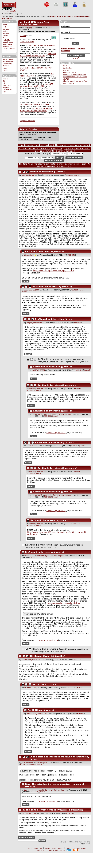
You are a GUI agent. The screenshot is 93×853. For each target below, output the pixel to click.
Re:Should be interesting (39, 251)
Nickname (65, 26)
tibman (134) (29, 255)
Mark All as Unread (54, 160)
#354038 (69, 175)
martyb (29, 28)
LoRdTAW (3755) (28, 175)
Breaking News (8, 62)
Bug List (6, 87)
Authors (6, 33)
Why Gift (75, 58)
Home (30, 848)
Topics (5, 31)
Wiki (4, 83)
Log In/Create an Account (77, 148)
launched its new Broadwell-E (74, 75)
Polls (4, 38)
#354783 (47, 497)
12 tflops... (36, 656)
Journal (76, 175)
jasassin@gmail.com (43, 763)
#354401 (77, 472)
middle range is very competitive (42, 810)
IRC (4, 81)
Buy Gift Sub (7, 46)
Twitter (5, 79)
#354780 (47, 416)
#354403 (77, 389)
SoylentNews (9, 7)
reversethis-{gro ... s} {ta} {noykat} (58, 414)
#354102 (78, 660)
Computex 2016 (69, 72)
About (5, 25)
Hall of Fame (7, 40)
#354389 (34, 557)
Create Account (9, 49)
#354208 (23, 764)
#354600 (80, 714)
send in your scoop (58, 16)
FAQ (4, 27)
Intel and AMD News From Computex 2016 (34, 23)
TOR (4, 92)
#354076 (71, 255)
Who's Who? (7, 85)
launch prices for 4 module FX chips (64, 603)
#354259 (71, 688)
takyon (66, 70)
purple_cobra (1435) (34, 323)
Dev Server (7, 90)
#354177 (77, 323)
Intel (65, 66)
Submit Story (8, 42)
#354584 (77, 524)
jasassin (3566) (27, 763)
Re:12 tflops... (40, 684)
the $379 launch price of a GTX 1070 (36, 85)
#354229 (34, 792)
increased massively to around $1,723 (38, 55)
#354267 (74, 446)
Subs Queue (7, 44)
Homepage (83, 290)
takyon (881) (37, 414)
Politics (5, 70)
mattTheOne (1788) (29, 813)
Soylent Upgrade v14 (56, 433)
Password (65, 32)
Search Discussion (65, 151)
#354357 (69, 813)
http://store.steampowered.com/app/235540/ (53, 271)
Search (5, 36)
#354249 (79, 370)
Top (36, 151)
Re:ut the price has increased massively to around (54, 784)
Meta (5, 68)
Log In (5, 51)
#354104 (74, 290)
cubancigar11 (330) (31, 290)
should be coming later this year (34, 104)
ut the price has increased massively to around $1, (59, 757)
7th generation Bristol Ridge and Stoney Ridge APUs (36, 110)
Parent (26, 281)
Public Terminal (69, 39)
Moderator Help (26, 837)
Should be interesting (42, 171)
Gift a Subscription (76, 55)
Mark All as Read (74, 158)
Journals (6, 29)
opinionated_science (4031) (32, 660)
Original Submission (27, 121)
